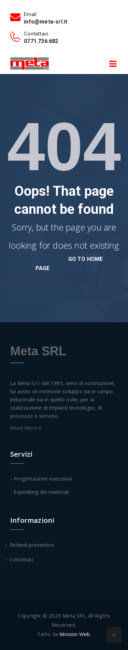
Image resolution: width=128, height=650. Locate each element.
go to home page (69, 263)
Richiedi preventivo (32, 544)
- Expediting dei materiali (39, 491)
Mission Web (74, 634)
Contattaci (21, 559)
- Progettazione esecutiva (41, 478)
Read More (26, 427)
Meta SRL (38, 351)
